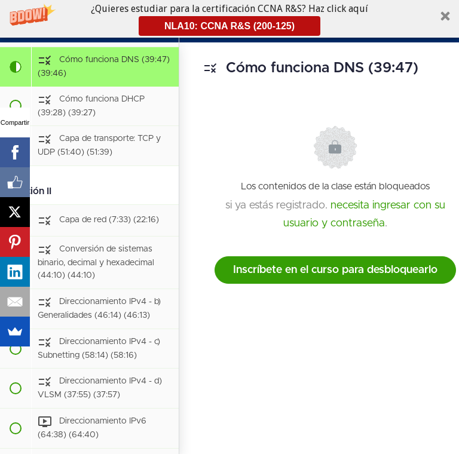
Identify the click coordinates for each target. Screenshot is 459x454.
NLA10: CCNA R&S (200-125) (229, 26)
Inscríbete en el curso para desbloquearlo (335, 270)
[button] (229, 19)
